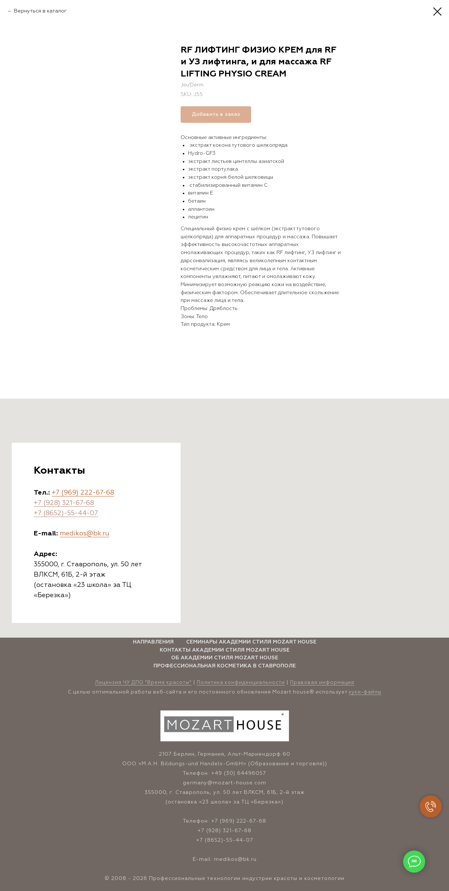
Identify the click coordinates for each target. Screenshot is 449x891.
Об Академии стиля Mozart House (224, 657)
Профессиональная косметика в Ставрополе (224, 666)
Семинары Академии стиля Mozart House (251, 642)
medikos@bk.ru (84, 533)
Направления (153, 642)
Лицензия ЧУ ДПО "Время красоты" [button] (143, 682)
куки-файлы (365, 692)
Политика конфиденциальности (241, 682)
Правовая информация (322, 682)
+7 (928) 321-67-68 (64, 503)
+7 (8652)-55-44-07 (66, 513)
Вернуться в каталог (40, 11)
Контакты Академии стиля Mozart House (225, 650)
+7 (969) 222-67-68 (83, 492)
